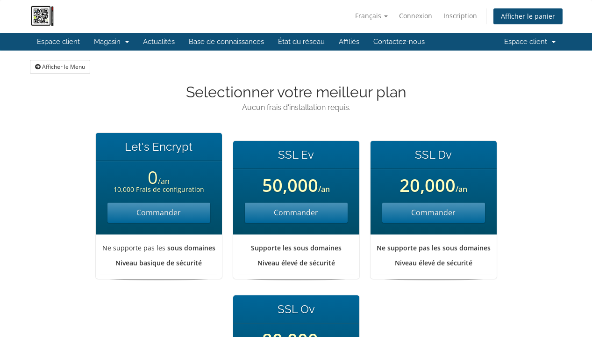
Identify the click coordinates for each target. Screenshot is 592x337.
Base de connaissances (226, 41)
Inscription (460, 15)
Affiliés (349, 41)
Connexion (415, 15)
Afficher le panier (528, 16)
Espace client (58, 41)
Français (371, 15)
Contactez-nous (399, 41)
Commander (158, 212)
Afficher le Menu (60, 67)
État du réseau (301, 41)
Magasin (111, 41)
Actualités (159, 41)
